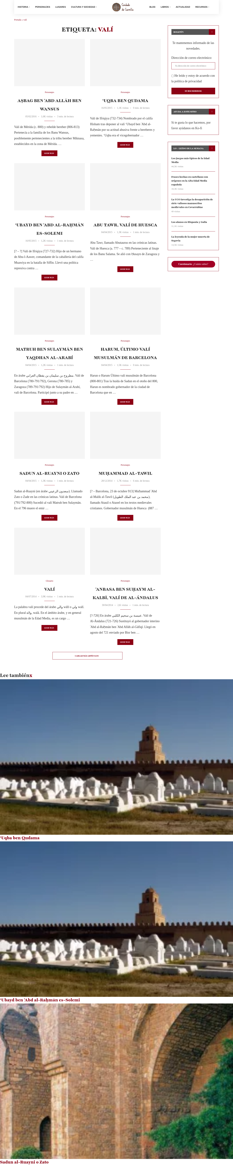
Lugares (60, 7)
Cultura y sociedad (83, 7)
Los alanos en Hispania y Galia (189, 224)
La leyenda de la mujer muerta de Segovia (191, 240)
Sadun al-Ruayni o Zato (49, 475)
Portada (17, 21)
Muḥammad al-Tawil (125, 475)
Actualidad (183, 7)
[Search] (213, 7)
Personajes (42, 7)
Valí (49, 590)
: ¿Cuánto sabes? (193, 266)
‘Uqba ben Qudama (125, 102)
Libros (165, 7)
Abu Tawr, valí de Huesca (125, 226)
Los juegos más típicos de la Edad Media (190, 161)
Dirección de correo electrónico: (191, 59)
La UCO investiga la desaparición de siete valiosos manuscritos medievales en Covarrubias (192, 205)
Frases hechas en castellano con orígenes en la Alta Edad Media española (190, 182)
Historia (23, 7)
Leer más (49, 154)
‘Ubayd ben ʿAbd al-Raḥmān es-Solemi (40, 1001)
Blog (152, 7)
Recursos (201, 7)
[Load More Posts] (87, 657)
